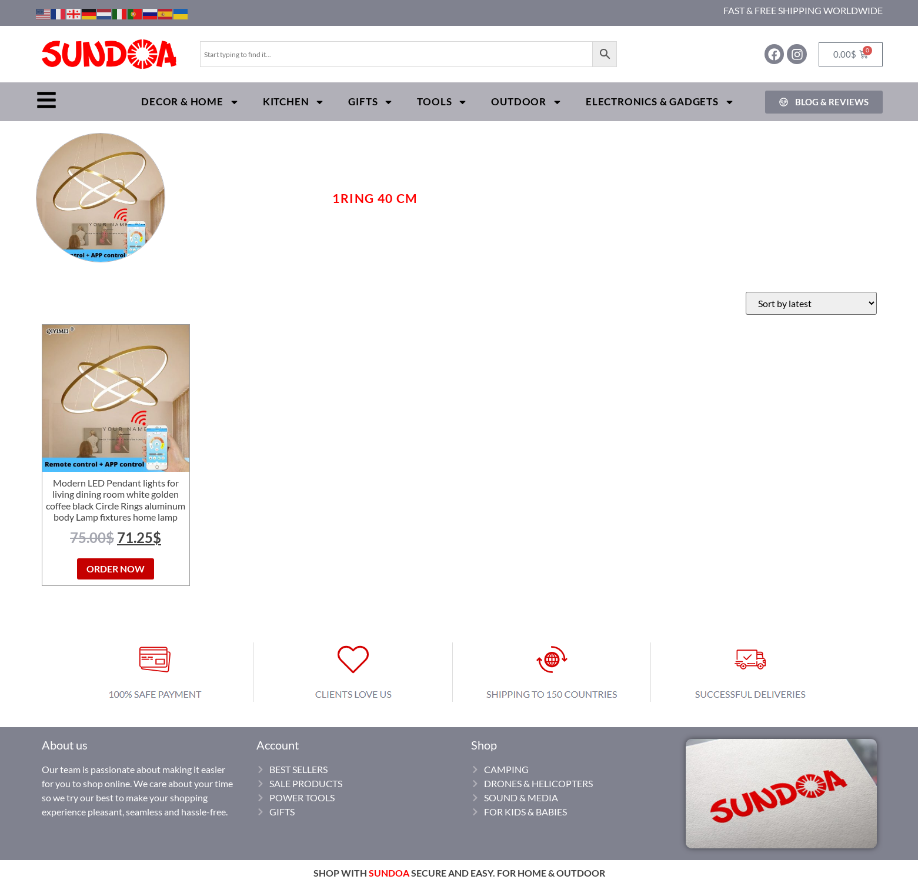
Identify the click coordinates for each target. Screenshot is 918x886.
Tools (442, 102)
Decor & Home (190, 102)
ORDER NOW (115, 568)
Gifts (370, 102)
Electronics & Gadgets (660, 102)
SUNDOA (389, 872)
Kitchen (294, 102)
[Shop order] (811, 303)
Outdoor (526, 102)
